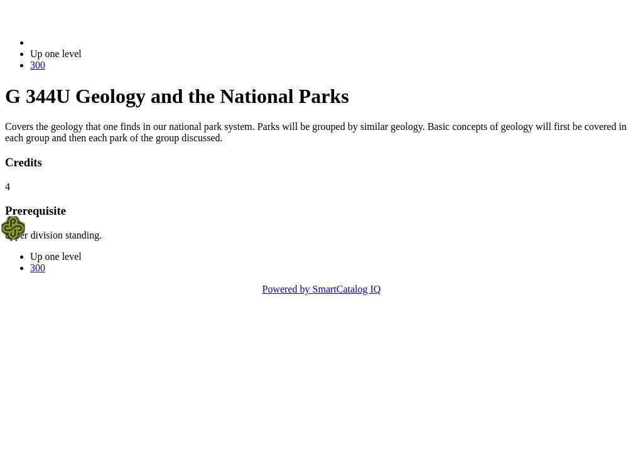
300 (37, 65)
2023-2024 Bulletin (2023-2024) (95, 42)
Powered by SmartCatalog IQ (321, 289)
